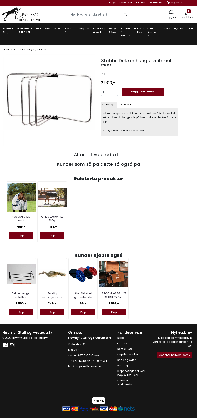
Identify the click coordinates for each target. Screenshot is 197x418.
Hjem (7, 49)
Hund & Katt (68, 32)
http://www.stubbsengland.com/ (123, 130)
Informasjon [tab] (109, 104)
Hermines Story (8, 30)
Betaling (122, 365)
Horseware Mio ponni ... (21, 218)
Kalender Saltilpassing (125, 382)
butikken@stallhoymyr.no (84, 366)
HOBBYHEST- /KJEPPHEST (24, 30)
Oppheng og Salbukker (33, 49)
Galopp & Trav (113, 30)
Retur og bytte (126, 360)
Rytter (57, 28)
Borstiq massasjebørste (52, 295)
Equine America (152, 30)
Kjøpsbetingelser (128, 354)
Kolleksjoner (82, 28)
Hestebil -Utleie (139, 30)
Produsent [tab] (127, 104)
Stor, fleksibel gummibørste (83, 295)
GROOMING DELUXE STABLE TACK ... (114, 295)
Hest (38, 28)
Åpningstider (174, 2)
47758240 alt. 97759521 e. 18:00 (92, 361)
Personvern (126, 2)
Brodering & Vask (99, 30)
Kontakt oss (156, 2)
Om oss (140, 2)
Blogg (112, 2)
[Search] (98, 14)
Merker (166, 28)
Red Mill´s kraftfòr (125, 32)
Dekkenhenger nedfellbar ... (21, 295)
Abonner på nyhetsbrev (174, 355)
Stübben (106, 64)
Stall (47, 28)
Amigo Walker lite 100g (52, 218)
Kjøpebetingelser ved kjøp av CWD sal (131, 373)
